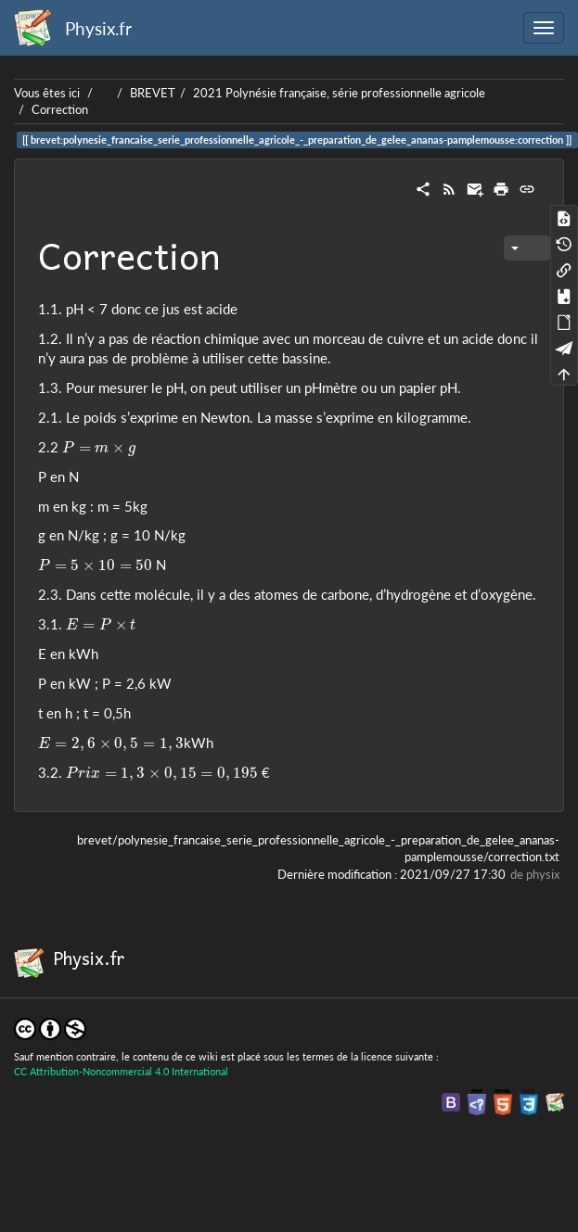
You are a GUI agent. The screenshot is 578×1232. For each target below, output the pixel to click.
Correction (60, 109)
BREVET (152, 92)
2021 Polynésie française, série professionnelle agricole (339, 92)
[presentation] (98, 448)
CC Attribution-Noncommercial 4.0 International (121, 1071)
